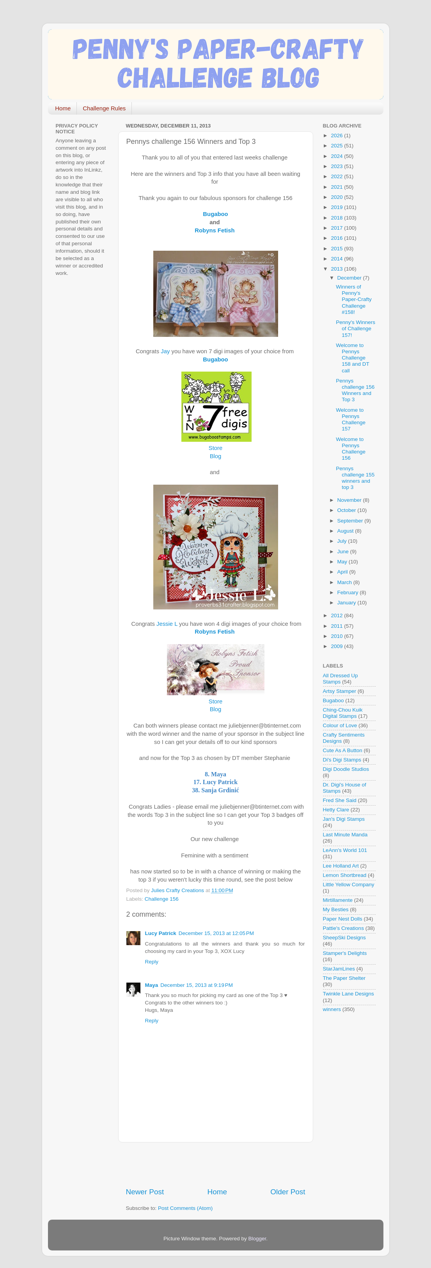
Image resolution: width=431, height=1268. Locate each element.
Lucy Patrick (160, 933)
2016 (337, 238)
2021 (337, 187)
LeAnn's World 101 (345, 850)
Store (215, 448)
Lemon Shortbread (345, 875)
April (343, 572)
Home (63, 108)
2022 (337, 176)
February (348, 592)
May (343, 562)
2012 (337, 615)
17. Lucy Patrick (215, 782)
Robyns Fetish (216, 230)
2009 (337, 646)
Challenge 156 (162, 899)
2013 (337, 269)
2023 (337, 166)
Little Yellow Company (348, 884)
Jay (165, 351)
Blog (216, 456)
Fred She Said (340, 800)
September (351, 521)
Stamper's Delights (345, 953)
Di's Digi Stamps (342, 760)
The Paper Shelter (344, 978)
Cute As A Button (342, 750)
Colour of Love (340, 725)
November (350, 500)
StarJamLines (339, 969)
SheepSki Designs (344, 937)
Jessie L (166, 624)
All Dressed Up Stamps (340, 679)
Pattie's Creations (343, 928)
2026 (337, 135)
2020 (337, 197)
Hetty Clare (336, 810)
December (350, 278)
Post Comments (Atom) (185, 1208)
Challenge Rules (104, 108)
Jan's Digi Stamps (344, 819)
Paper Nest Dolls (342, 919)
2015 (337, 248)
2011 (337, 626)
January (347, 603)
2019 (337, 207)
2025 (337, 146)
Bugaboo (333, 700)
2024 (337, 156)
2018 (337, 218)
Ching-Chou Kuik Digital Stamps (343, 713)
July (342, 541)
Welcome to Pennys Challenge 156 (350, 448)
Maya (151, 985)
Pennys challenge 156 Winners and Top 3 (355, 390)
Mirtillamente (338, 900)
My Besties (336, 909)
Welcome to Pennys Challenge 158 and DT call (352, 358)
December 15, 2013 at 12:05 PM (216, 933)
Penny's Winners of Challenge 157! (355, 328)
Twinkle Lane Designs (348, 994)
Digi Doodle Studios (346, 769)
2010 (337, 636)
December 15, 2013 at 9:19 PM (196, 985)
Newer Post (145, 1192)
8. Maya (215, 774)
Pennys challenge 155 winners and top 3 (355, 478)
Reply (152, 962)
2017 (337, 228)
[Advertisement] (217, 1164)
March (345, 582)
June (343, 551)
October (347, 510)
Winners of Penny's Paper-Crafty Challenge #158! (354, 299)
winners (332, 1009)
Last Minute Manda (345, 835)
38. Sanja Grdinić (215, 790)
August (346, 531)
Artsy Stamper (340, 691)
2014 (337, 259)
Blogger (257, 1238)
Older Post (287, 1192)
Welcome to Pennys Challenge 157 (350, 419)
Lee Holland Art (341, 866)
